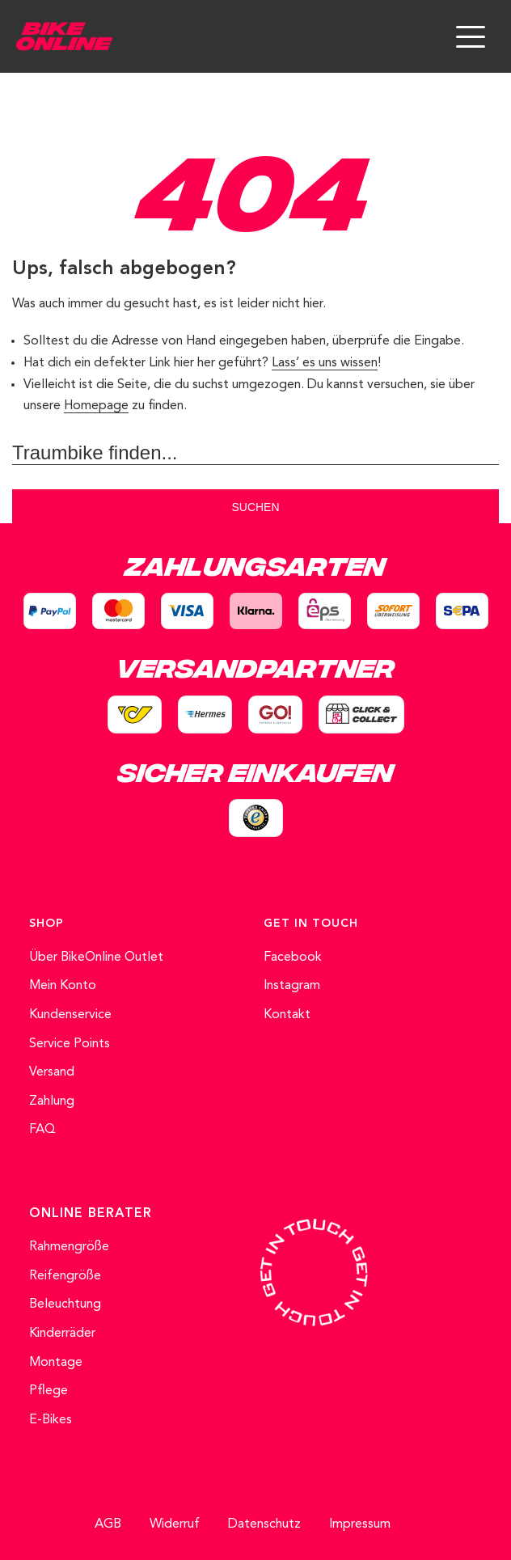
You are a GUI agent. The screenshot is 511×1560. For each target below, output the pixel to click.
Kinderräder (62, 1333)
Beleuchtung (65, 1304)
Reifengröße (65, 1276)
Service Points (69, 1044)
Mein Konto (62, 985)
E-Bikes (50, 1420)
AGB (108, 1524)
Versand (51, 1072)
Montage (55, 1362)
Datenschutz (264, 1524)
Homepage (96, 406)
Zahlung (51, 1101)
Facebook (293, 957)
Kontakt (287, 1014)
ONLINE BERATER (90, 1213)
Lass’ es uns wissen (325, 363)
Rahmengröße (69, 1247)
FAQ (42, 1129)
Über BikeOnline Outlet (96, 957)
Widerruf (175, 1524)
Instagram (292, 985)
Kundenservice (70, 1014)
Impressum (360, 1524)
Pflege (48, 1391)
